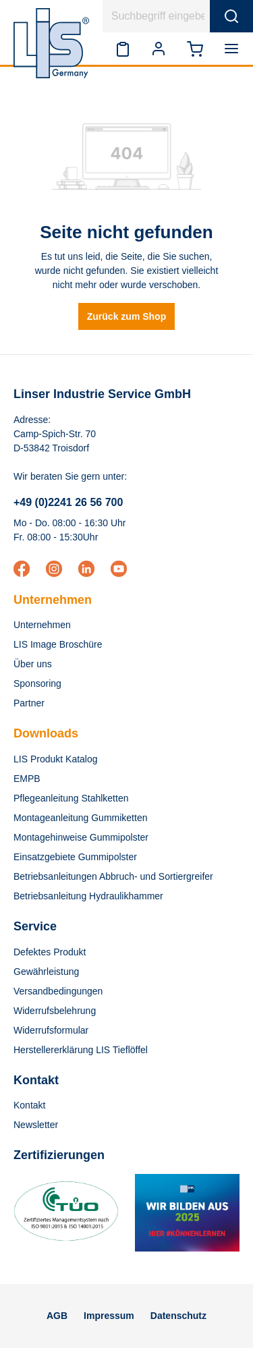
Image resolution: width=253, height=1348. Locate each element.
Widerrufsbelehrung (54, 1010)
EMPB (26, 778)
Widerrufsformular (50, 1030)
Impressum (109, 1315)
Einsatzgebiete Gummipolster (75, 856)
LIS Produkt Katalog (55, 759)
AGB (57, 1315)
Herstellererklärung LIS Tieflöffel (80, 1049)
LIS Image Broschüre (58, 644)
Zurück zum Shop (126, 316)
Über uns (32, 663)
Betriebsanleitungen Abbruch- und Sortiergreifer (113, 876)
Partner (29, 703)
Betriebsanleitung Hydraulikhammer (88, 896)
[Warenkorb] (195, 48)
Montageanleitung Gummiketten (80, 817)
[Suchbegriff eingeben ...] (156, 16)
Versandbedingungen (58, 991)
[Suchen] (231, 16)
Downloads (45, 733)
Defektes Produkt (49, 952)
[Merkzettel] (123, 48)
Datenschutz (178, 1315)
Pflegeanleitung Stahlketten (70, 798)
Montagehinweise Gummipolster (80, 837)
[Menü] (234, 48)
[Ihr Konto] (158, 48)
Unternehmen (52, 600)
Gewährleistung (46, 971)
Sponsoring (37, 683)
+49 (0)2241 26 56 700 (68, 502)
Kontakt (29, 1105)
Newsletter (35, 1124)
